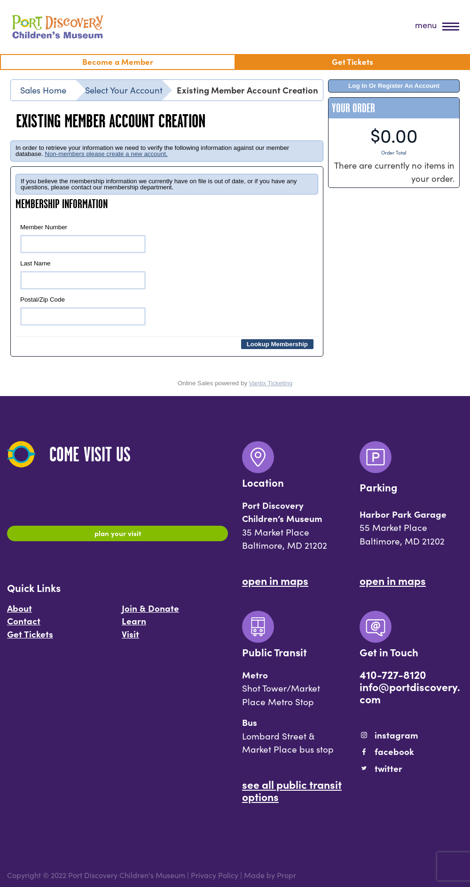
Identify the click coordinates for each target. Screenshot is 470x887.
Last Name (83, 274)
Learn (134, 625)
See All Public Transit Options (292, 790)
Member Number (83, 238)
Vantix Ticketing (270, 383)
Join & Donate (150, 613)
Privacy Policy (214, 875)
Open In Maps (275, 580)
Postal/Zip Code (83, 311)
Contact (23, 625)
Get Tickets (30, 638)
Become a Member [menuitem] (117, 61)
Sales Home (43, 90)
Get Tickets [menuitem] (352, 61)
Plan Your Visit (117, 535)
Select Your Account (124, 90)
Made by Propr (270, 875)
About (19, 613)
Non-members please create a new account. (106, 153)
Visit (130, 638)
